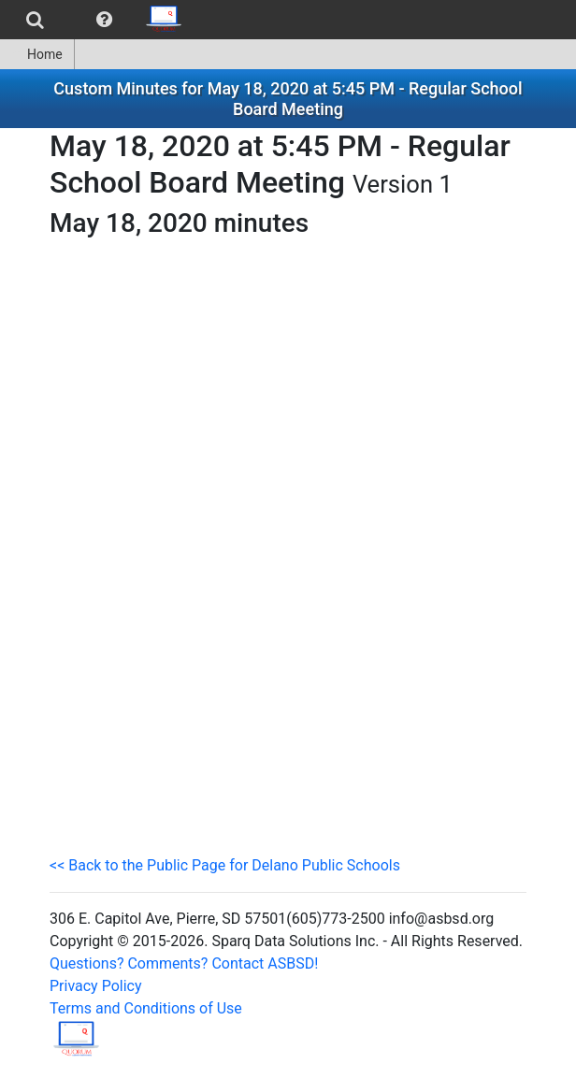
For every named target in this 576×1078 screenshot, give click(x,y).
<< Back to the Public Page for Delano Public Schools (225, 865)
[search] (35, 19)
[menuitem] (35, 19)
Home (37, 54)
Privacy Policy (96, 986)
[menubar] (97, 19)
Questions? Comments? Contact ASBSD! (184, 963)
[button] (104, 19)
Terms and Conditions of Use (146, 1008)
